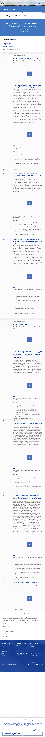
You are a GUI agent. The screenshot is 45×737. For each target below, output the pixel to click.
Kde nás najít (4, 655)
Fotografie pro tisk (5, 651)
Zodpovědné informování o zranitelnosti (21, 654)
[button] (43, 1)
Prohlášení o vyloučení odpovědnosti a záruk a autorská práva (21, 649)
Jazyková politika (33, 655)
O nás (2, 646)
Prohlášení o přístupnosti (35, 653)
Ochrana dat (33, 646)
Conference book (8, 39)
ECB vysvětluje (4, 649)
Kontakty (3, 653)
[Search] (22, 3)
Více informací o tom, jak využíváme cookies (34, 729)
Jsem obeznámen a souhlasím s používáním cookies (13, 734)
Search (39, 3)
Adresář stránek (4, 658)
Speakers (6, 46)
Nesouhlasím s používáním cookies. (33, 733)
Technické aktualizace (20, 651)
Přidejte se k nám (5, 648)
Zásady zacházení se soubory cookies (36, 651)
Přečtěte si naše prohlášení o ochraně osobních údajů (14, 729)
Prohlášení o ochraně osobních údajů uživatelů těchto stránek (37, 649)
